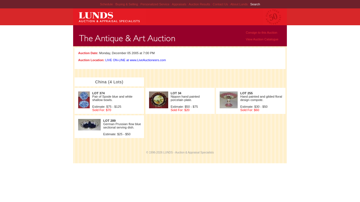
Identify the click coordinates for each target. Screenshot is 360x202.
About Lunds (239, 4)
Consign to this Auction (261, 32)
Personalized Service (155, 4)
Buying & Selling (127, 4)
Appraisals (179, 4)
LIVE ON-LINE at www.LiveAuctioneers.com (135, 60)
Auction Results (200, 4)
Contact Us (220, 4)
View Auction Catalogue (262, 39)
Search (255, 4)
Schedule (106, 4)
